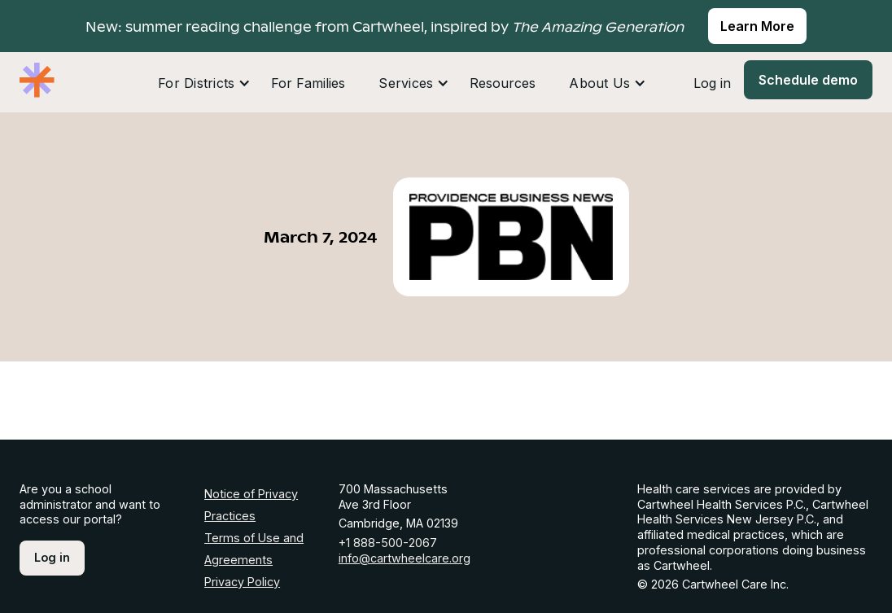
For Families (308, 83)
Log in (712, 83)
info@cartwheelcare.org (404, 558)
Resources (503, 83)
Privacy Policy (242, 582)
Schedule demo (808, 80)
